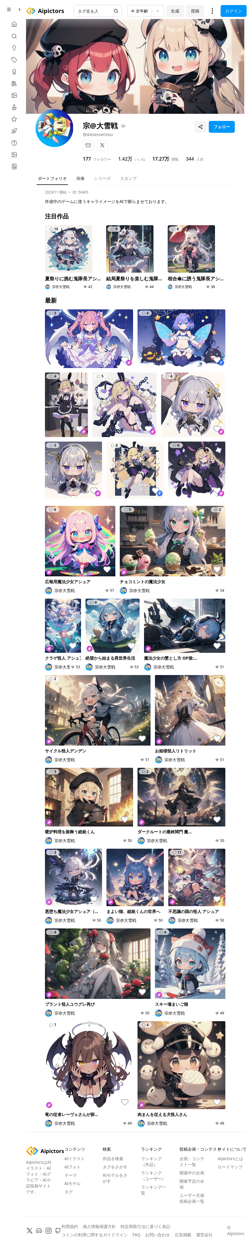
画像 (80, 178)
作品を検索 (113, 1158)
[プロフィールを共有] (200, 127)
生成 (175, 11)
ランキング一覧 (153, 1190)
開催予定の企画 (192, 1184)
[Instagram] (48, 1230)
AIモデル (72, 1183)
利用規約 (70, 1226)
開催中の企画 (192, 1173)
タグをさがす (115, 1167)
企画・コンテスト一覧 (192, 1161)
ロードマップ (230, 1167)
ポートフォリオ (52, 178)
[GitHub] (58, 1230)
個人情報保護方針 (99, 1226)
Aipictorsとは (230, 1158)
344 (190, 159)
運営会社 (204, 1234)
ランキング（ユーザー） (153, 1175)
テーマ (70, 1175)
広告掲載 (183, 1234)
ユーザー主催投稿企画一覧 (192, 1198)
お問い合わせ (157, 1234)
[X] (102, 145)
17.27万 (160, 159)
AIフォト (72, 1167)
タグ (68, 1192)
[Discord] (39, 1230)
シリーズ (102, 178)
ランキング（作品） (151, 1161)
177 (87, 159)
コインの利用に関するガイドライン (95, 1234)
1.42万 (125, 159)
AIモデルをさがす (115, 1178)
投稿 (195, 11)
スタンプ (128, 178)
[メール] (88, 145)
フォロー (222, 126)
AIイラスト (74, 1158)
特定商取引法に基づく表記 (145, 1226)
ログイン (233, 11)
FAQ (136, 1234)
